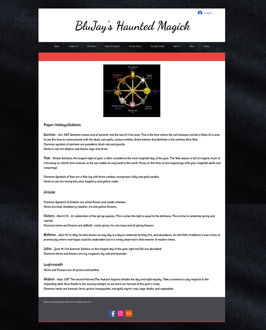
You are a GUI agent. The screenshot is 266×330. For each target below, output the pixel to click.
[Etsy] (129, 313)
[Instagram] (120, 313)
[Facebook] (112, 313)
